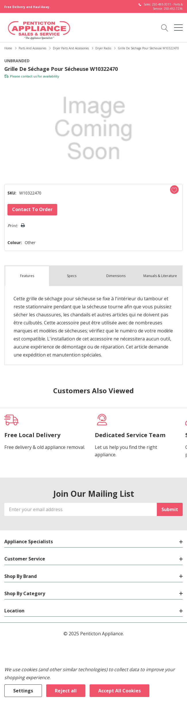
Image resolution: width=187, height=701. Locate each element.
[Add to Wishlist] (174, 189)
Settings (23, 691)
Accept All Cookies (119, 691)
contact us (29, 76)
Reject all (66, 691)
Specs (71, 275)
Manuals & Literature (160, 275)
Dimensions (116, 275)
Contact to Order (32, 209)
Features (27, 275)
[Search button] (164, 28)
